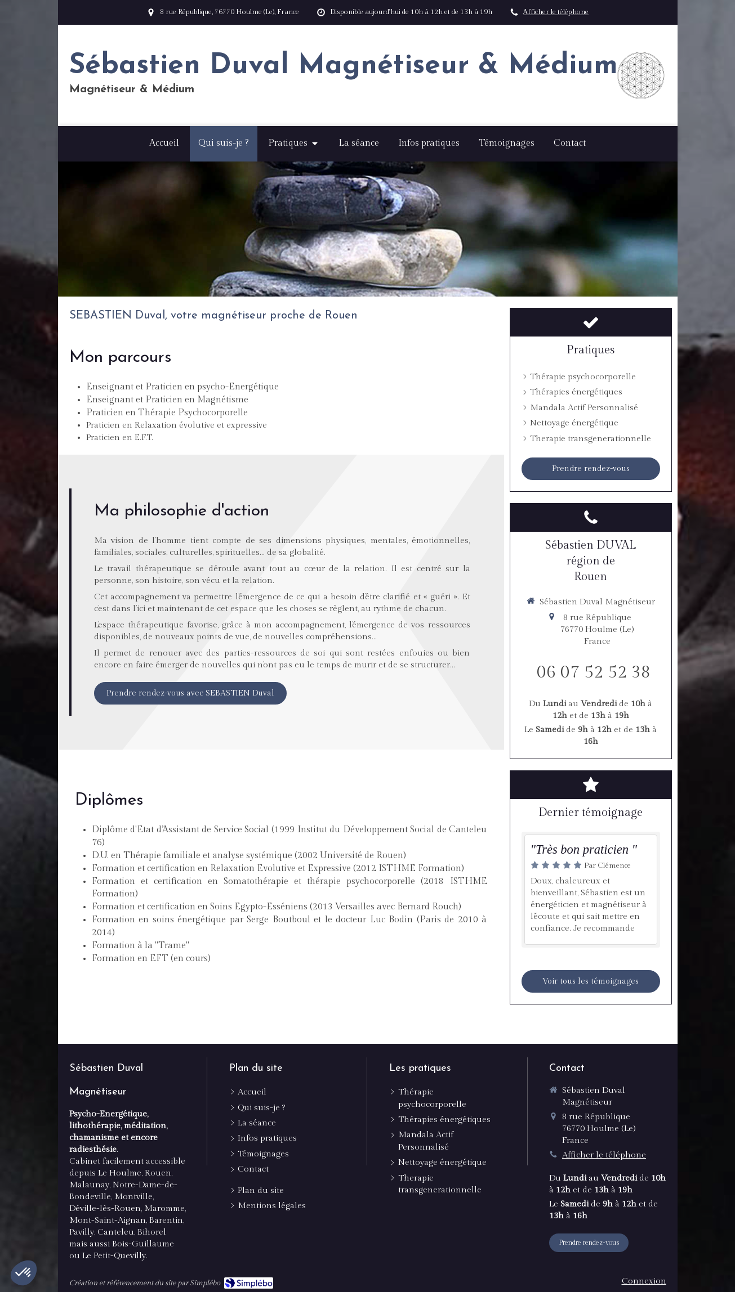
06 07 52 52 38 (594, 672)
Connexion (644, 1281)
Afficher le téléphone (556, 12)
